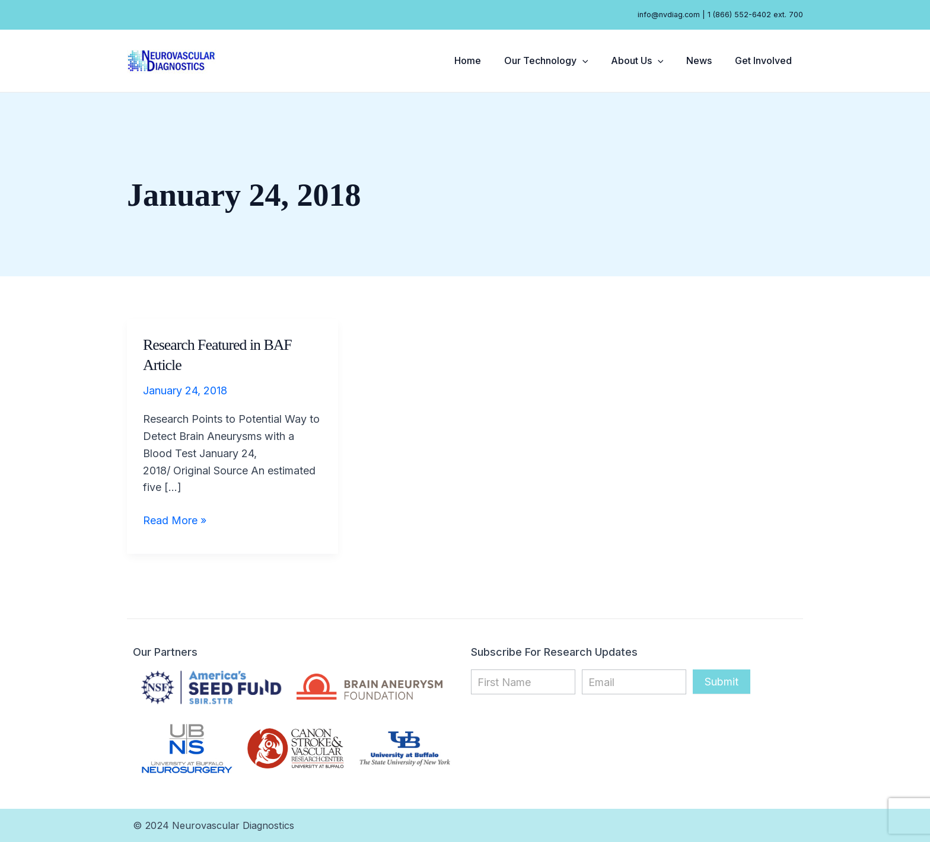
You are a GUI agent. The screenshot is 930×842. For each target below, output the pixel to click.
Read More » (174, 519)
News (705, 60)
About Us (646, 60)
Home (485, 60)
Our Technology (560, 60)
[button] (596, 60)
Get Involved (765, 60)
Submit (721, 681)
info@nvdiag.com (669, 14)
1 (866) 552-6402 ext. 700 (755, 14)
